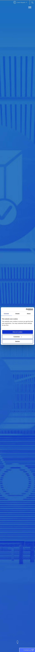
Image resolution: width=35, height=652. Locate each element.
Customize (18, 336)
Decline (17, 341)
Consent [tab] (6, 313)
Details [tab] (17, 313)
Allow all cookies (17, 332)
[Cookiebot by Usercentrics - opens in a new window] (25, 309)
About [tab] (28, 313)
